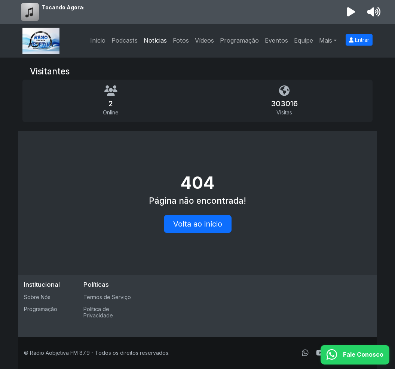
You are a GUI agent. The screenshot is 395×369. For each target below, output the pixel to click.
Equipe (303, 40)
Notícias (155, 40)
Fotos (181, 40)
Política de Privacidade (98, 312)
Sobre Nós (37, 297)
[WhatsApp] (305, 352)
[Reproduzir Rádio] (351, 12)
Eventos (276, 40)
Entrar (359, 40)
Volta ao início (197, 223)
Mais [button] (325, 40)
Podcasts (124, 40)
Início (97, 40)
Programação (239, 40)
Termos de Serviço (107, 297)
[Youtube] (320, 352)
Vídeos (204, 40)
